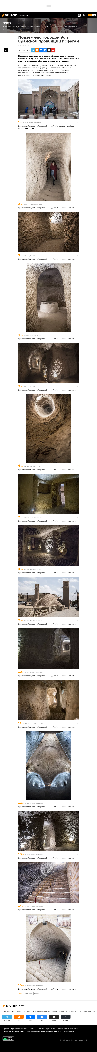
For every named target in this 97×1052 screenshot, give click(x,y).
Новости (36, 993)
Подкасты (63, 1011)
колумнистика (85, 1011)
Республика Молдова (41, 1011)
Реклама (32, 1029)
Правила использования (19, 1029)
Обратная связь (69, 1031)
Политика (6, 1011)
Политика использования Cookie (13, 1031)
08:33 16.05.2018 (23, 46)
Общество (27, 1011)
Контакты (41, 1029)
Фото (20, 993)
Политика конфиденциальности (67, 1029)
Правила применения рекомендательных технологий (43, 1031)
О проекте (5, 1029)
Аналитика (73, 1011)
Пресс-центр (50, 1029)
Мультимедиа (28, 993)
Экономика (16, 1011)
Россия (54, 1011)
